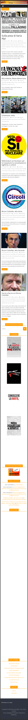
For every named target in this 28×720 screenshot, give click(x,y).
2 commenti (15, 252)
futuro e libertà (13, 217)
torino (13, 84)
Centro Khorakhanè (14, 670)
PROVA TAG (4, 84)
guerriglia (9, 82)
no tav (18, 82)
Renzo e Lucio (14, 682)
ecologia (8, 168)
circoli (6, 217)
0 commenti (13, 117)
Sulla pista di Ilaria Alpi (12, 37)
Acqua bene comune (14, 663)
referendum (19, 170)
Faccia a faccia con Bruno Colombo (11, 294)
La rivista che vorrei (14, 679)
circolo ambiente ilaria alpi (20, 43)
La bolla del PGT (19, 484)
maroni (15, 82)
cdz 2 (13, 43)
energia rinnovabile (15, 168)
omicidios (16, 46)
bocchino (8, 215)
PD (21, 82)
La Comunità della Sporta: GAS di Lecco (14, 677)
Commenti (14, 693)
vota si (24, 170)
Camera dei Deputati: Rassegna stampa (14, 668)
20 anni (21, 41)
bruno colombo (18, 215)
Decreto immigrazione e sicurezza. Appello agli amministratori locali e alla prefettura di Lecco (14, 488)
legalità (23, 217)
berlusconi (4, 215)
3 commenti (14, 41)
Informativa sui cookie (6, 702)
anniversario (8, 43)
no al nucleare (5, 170)
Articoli (14, 690)
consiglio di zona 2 (5, 44)
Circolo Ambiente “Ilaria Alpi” (14, 673)
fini (8, 217)
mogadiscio (8, 46)
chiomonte (4, 82)
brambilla (13, 215)
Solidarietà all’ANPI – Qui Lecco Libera (12, 498)
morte (12, 46)
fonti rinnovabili (23, 168)
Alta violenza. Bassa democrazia (14, 78)
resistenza (9, 84)
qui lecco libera (11, 219)
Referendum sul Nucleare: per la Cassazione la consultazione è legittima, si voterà (14, 163)
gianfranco (19, 217)
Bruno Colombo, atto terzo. (12, 211)
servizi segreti (22, 46)
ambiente (4, 43)
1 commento (13, 80)
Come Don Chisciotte (14, 675)
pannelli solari (4, 219)
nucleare (10, 170)
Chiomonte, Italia (8, 115)
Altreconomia (14, 666)
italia (12, 82)
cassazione (4, 168)
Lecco (19, 44)
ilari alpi (15, 44)
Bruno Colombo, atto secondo (13, 250)
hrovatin (11, 44)
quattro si (14, 170)
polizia (23, 82)
